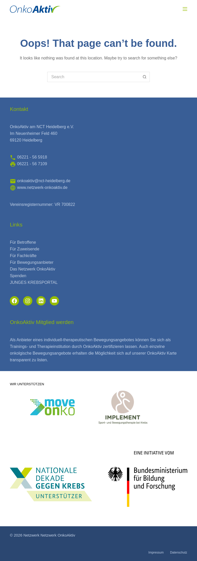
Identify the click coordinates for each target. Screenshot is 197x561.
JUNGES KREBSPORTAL (33, 282)
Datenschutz (178, 552)
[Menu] (185, 9)
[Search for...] (93, 77)
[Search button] (145, 77)
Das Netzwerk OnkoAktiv (32, 269)
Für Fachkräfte (23, 255)
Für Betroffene (23, 242)
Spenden (18, 276)
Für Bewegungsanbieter (31, 262)
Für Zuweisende (24, 249)
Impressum (156, 552)
